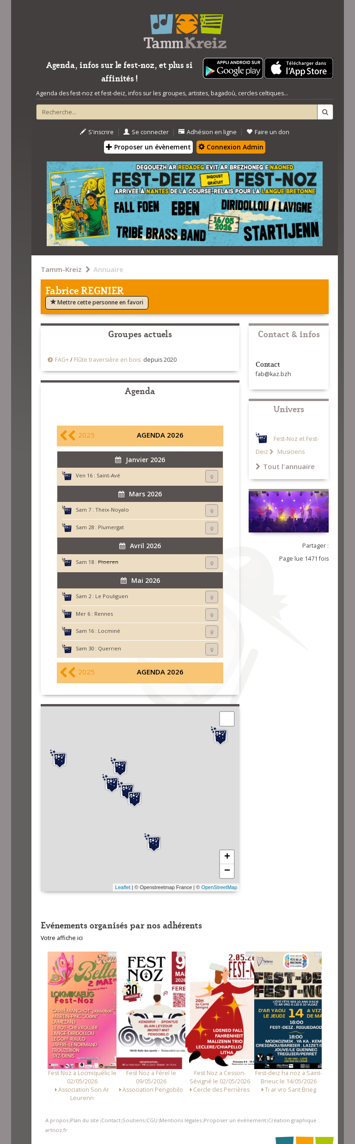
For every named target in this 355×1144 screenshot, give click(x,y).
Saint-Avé (108, 475)
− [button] (227, 871)
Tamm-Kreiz (61, 269)
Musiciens (290, 452)
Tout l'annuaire (285, 466)
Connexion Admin (230, 146)
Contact (111, 1120)
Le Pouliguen (111, 596)
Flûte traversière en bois (107, 360)
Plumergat (111, 527)
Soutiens (133, 1120)
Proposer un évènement (148, 146)
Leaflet (122, 887)
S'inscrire (97, 132)
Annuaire (108, 269)
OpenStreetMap (219, 887)
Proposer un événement (235, 1120)
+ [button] (227, 857)
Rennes (103, 613)
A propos (56, 1120)
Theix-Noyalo (112, 509)
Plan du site (84, 1120)
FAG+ (62, 360)
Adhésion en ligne (207, 132)
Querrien (109, 648)
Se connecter (146, 132)
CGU (152, 1120)
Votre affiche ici (62, 938)
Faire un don (267, 132)
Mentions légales (180, 1120)
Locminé (109, 630)
